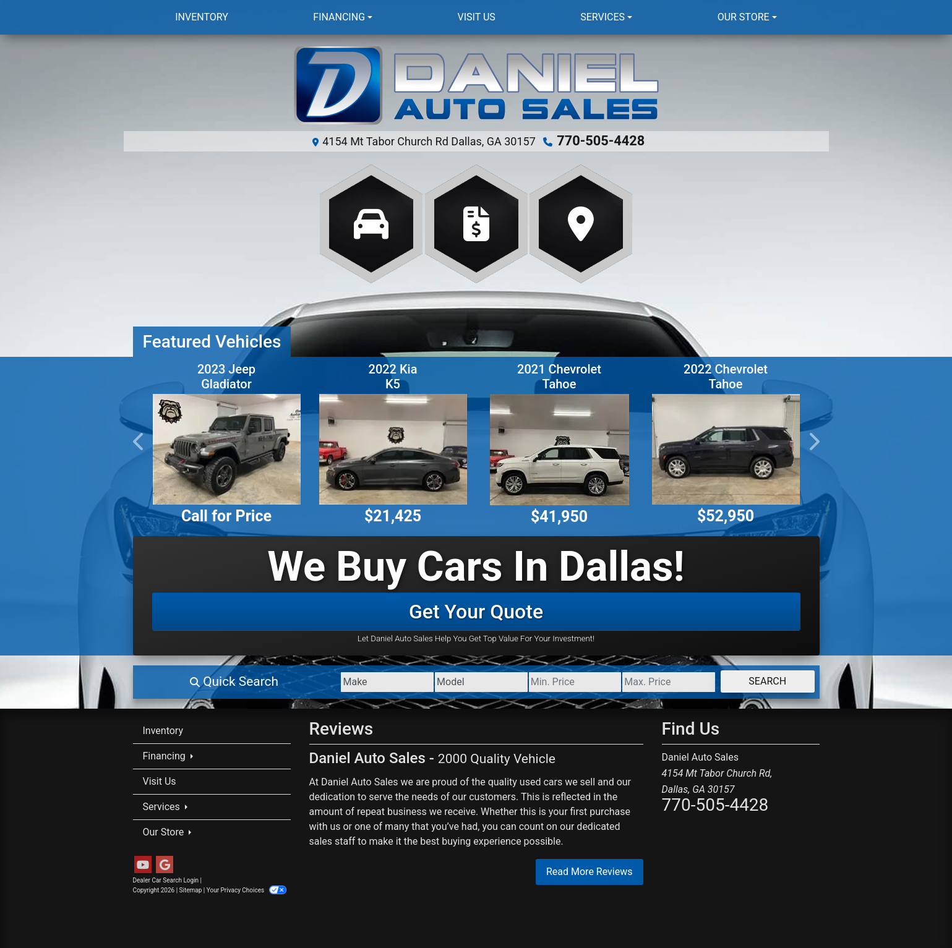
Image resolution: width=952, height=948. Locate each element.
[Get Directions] (581, 222)
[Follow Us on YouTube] (143, 863)
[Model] (405, 680)
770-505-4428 (600, 140)
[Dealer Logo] (476, 87)
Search (757, 679)
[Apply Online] (476, 222)
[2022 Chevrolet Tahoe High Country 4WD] (726, 447)
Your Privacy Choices (246, 888)
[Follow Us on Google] (164, 863)
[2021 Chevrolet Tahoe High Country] (559, 447)
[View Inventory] (371, 222)
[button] (139, 439)
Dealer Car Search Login (166, 878)
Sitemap (190, 888)
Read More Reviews (589, 870)
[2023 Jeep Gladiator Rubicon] (227, 447)
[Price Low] (520, 680)
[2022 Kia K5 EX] (393, 447)
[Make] (290, 680)
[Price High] (636, 680)
